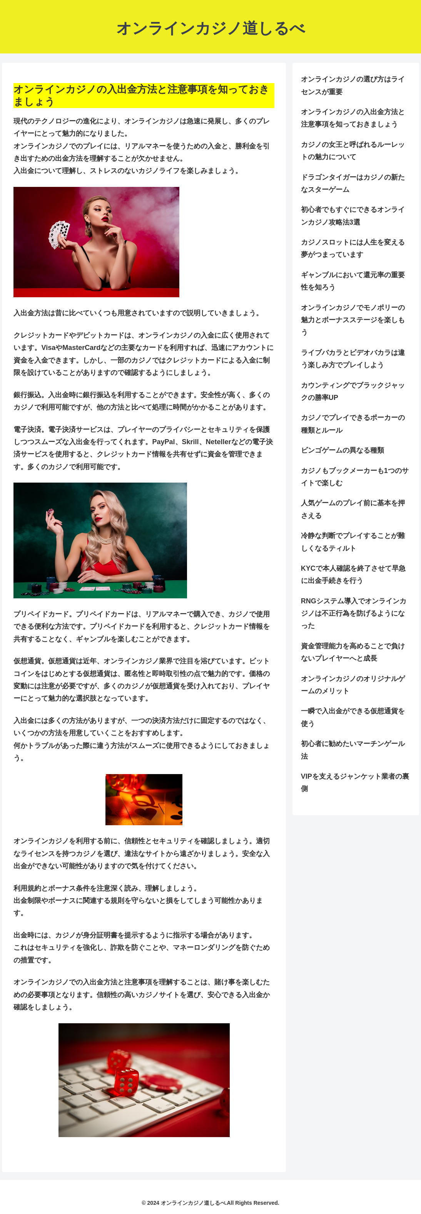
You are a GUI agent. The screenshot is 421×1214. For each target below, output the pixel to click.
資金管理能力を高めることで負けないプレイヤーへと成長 (353, 652)
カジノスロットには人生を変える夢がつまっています (353, 248)
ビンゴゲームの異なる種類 (342, 450)
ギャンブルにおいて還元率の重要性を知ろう (353, 281)
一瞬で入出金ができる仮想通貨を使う (353, 717)
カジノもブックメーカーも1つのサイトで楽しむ (355, 477)
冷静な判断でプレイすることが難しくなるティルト (353, 542)
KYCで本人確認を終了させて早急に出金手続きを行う (353, 575)
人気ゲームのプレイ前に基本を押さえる (353, 509)
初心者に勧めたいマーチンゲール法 (353, 750)
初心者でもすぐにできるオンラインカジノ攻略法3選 (353, 216)
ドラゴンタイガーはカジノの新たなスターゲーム (353, 183)
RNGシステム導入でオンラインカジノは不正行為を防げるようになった (353, 613)
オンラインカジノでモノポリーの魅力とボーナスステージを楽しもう (353, 320)
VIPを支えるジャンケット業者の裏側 (355, 783)
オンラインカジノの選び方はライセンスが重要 (353, 85)
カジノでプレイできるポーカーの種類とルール (353, 424)
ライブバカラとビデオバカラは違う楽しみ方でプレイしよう (353, 359)
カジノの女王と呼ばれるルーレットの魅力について (353, 151)
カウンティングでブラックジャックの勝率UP (353, 391)
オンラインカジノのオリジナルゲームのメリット (353, 685)
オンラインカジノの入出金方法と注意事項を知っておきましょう (353, 118)
